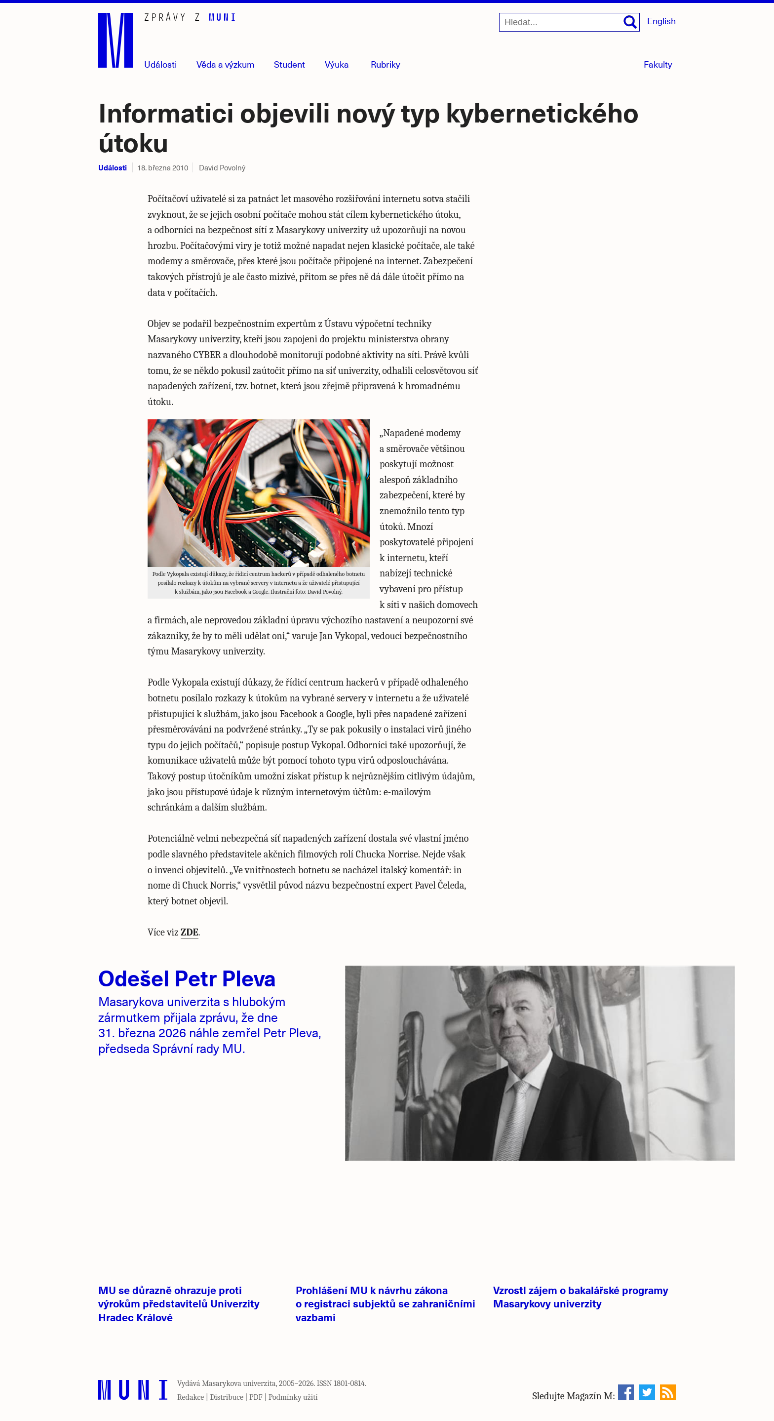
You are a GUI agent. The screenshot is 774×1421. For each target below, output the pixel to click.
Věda (225, 64)
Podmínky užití (293, 1397)
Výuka (337, 64)
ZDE (189, 932)
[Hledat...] (569, 22)
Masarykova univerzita (239, 1383)
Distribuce (226, 1397)
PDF (256, 1397)
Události (160, 64)
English (661, 20)
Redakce (190, 1397)
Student (289, 64)
